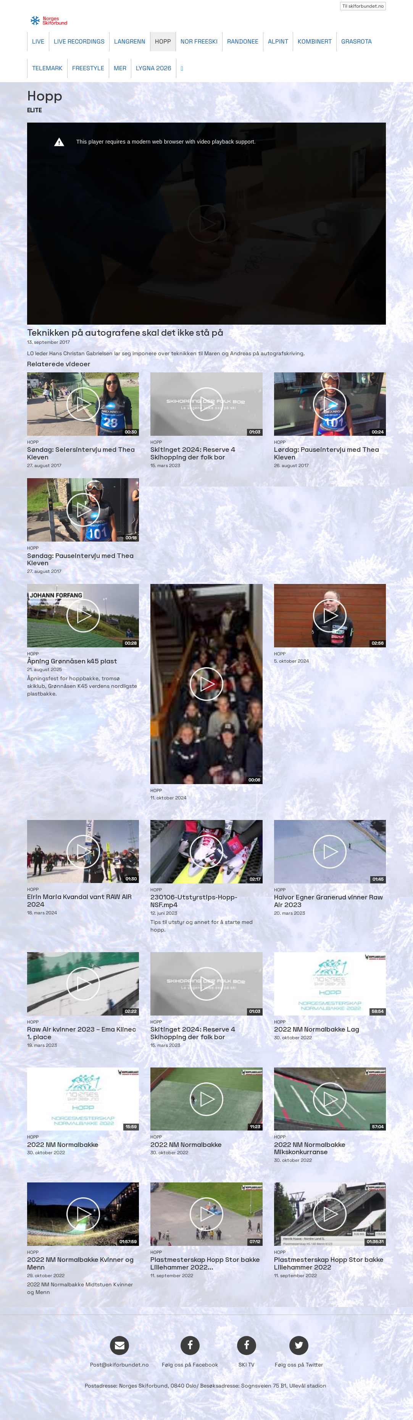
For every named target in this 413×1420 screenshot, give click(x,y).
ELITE (34, 110)
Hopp (163, 41)
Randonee (242, 41)
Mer (120, 68)
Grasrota (356, 41)
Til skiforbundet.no (363, 6)
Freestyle (88, 68)
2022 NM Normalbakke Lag (316, 1030)
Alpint (278, 41)
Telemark (47, 68)
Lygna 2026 (153, 68)
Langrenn (129, 41)
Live (38, 41)
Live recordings (79, 41)
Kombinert (315, 41)
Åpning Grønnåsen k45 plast (72, 661)
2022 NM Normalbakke (62, 1145)
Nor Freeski (199, 41)
